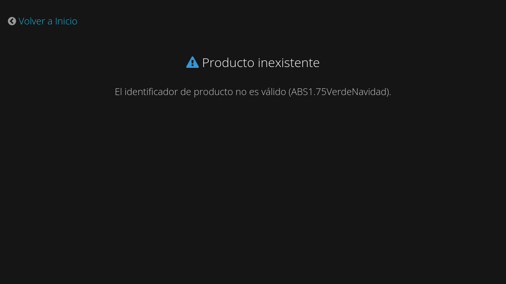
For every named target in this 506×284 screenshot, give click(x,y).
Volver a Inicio (48, 20)
